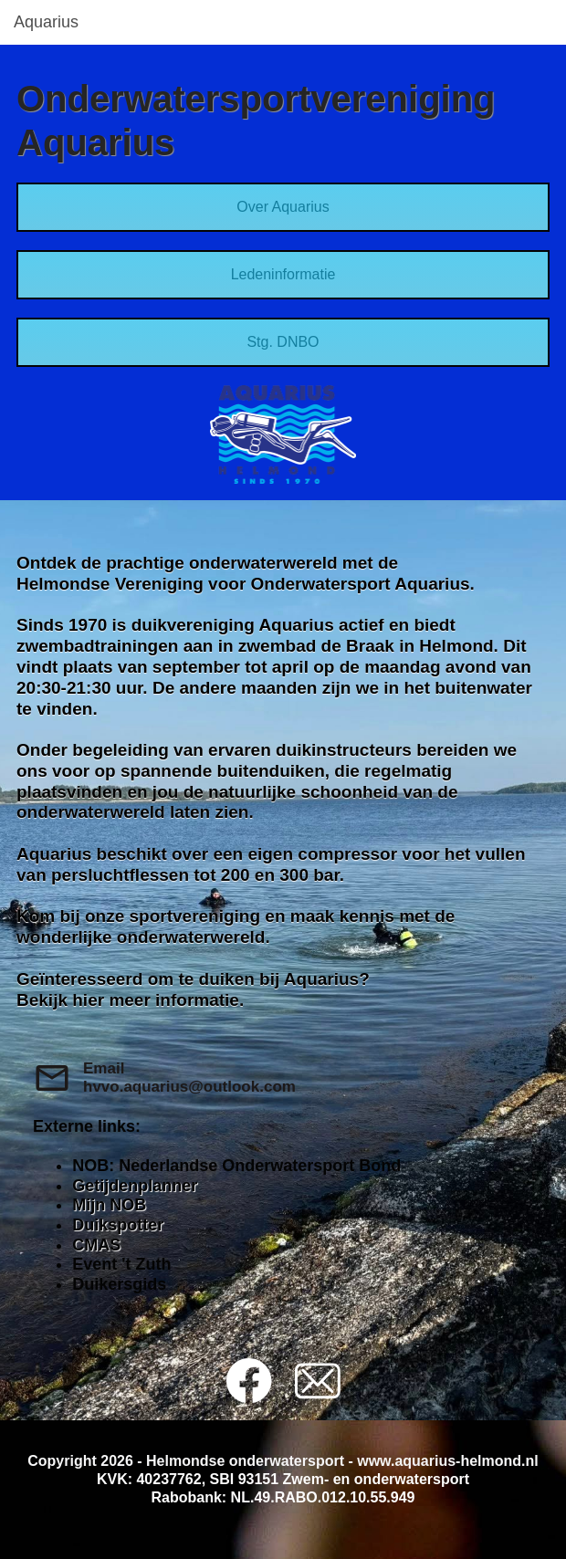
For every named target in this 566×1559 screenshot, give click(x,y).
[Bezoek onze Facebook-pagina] (249, 1381)
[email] (318, 1381)
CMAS (96, 1245)
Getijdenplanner (134, 1186)
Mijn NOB (109, 1205)
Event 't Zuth (121, 1264)
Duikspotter (117, 1225)
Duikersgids (119, 1284)
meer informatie (174, 1000)
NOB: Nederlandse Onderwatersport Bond (236, 1165)
